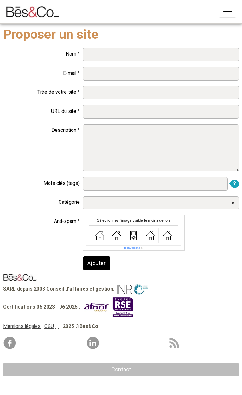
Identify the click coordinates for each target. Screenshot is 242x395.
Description (63, 130)
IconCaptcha (132, 247)
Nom (71, 54)
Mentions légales (22, 326)
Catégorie (69, 202)
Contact (121, 369)
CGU (49, 326)
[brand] (34, 12)
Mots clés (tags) (61, 183)
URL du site (63, 111)
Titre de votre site (56, 92)
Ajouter (96, 263)
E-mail (69, 73)
